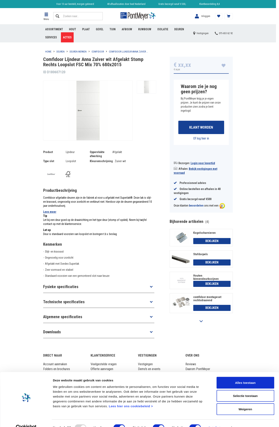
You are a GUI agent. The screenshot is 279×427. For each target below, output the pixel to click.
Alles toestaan (245, 374)
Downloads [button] (52, 331)
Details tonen (218, 419)
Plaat (86, 29)
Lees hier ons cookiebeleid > (131, 397)
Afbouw (127, 29)
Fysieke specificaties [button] (60, 286)
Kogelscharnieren (204, 233)
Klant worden (201, 127)
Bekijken (211, 241)
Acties (67, 37)
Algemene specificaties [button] (62, 316)
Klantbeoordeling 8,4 (209, 4)
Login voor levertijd (203, 163)
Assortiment (54, 29)
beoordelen (196, 206)
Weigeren (245, 400)
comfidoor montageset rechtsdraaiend (207, 299)
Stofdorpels (200, 254)
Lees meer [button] (49, 211)
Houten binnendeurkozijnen (206, 277)
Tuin (113, 29)
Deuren (179, 29)
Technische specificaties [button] (64, 301)
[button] (46, 16)
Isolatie (162, 29)
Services (51, 37)
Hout (72, 29)
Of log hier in (201, 139)
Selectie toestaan (245, 387)
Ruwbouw (144, 29)
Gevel (99, 29)
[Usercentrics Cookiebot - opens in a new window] (26, 419)
